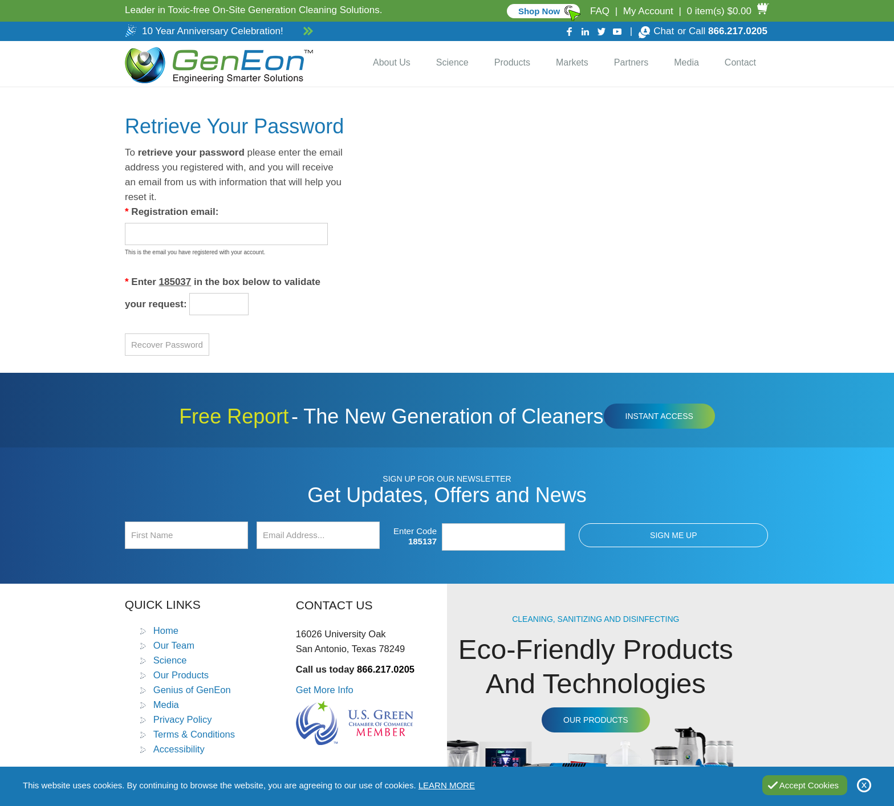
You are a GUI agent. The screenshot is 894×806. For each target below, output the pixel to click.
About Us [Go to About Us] (392, 62)
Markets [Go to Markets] (572, 62)
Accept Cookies (809, 785)
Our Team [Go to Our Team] (173, 645)
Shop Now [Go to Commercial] (539, 11)
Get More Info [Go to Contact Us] (324, 690)
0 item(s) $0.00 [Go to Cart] (719, 11)
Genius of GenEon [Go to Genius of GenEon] (192, 690)
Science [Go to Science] (452, 62)
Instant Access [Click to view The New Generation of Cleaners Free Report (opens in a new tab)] (659, 416)
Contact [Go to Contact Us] (740, 62)
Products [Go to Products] (512, 62)
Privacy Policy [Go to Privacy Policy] (182, 719)
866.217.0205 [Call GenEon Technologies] (737, 31)
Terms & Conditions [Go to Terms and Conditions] (194, 734)
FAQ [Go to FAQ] (599, 11)
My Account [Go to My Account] (648, 11)
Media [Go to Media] (686, 62)
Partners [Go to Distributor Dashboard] (631, 62)
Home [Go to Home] (165, 630)
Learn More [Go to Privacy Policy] (446, 785)
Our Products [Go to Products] (181, 675)
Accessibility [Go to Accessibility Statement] (179, 749)
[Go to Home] (216, 63)
